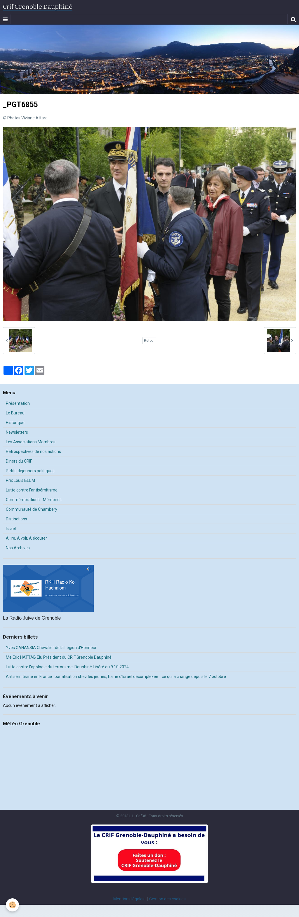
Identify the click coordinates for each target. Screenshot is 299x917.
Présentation (18, 403)
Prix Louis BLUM (20, 480)
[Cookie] (12, 904)
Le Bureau (15, 413)
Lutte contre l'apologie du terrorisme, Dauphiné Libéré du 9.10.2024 (67, 667)
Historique (15, 422)
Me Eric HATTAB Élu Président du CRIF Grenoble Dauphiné (59, 657)
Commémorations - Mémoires (34, 499)
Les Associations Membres (30, 442)
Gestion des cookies (167, 899)
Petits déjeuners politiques (30, 470)
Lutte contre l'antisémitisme (32, 490)
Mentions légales (129, 899)
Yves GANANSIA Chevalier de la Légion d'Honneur (51, 647)
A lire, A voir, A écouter (26, 538)
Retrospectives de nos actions (33, 451)
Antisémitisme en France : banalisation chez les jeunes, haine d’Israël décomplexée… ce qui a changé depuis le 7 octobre (116, 676)
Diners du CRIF (19, 461)
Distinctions (16, 519)
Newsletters (17, 432)
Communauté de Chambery (31, 509)
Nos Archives (18, 547)
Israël (11, 528)
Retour (149, 341)
